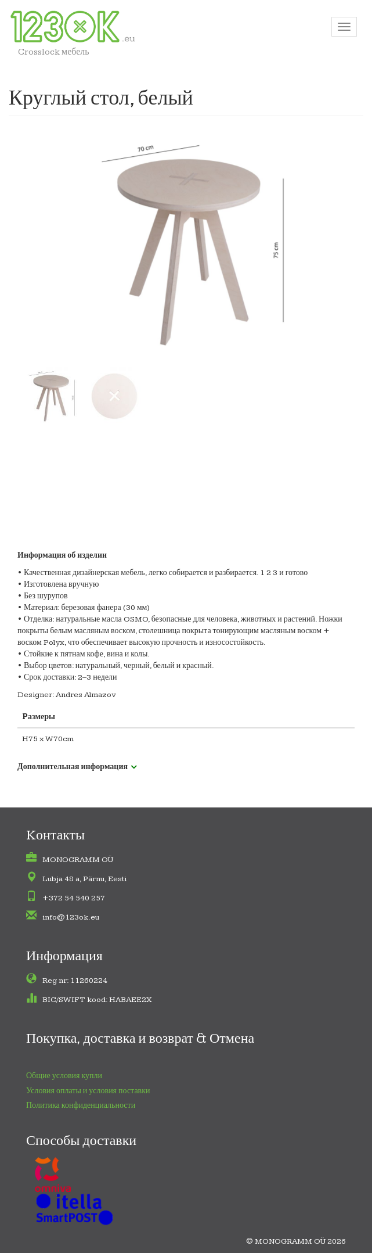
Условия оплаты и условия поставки (88, 1091)
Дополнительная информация (72, 766)
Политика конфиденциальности (80, 1105)
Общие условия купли (64, 1075)
